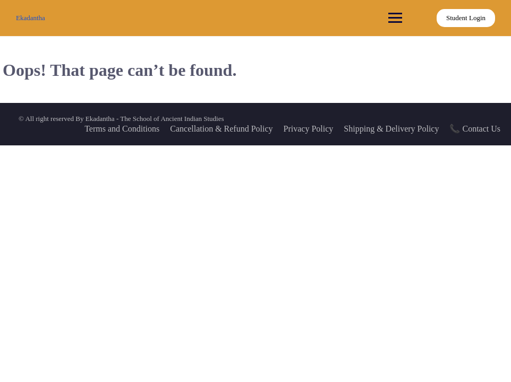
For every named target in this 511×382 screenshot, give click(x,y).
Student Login (466, 18)
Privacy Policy (309, 128)
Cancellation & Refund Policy (221, 128)
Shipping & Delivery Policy (391, 128)
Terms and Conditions (121, 128)
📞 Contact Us (474, 128)
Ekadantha (30, 18)
